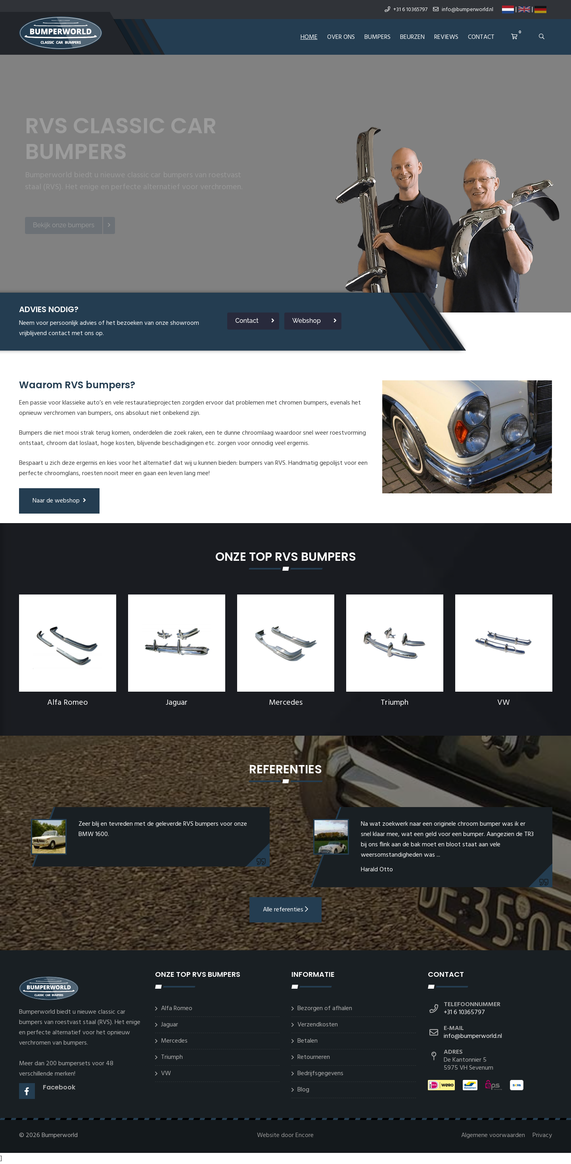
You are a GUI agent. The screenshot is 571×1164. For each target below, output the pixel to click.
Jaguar (177, 702)
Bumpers (377, 37)
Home (309, 37)
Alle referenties (285, 910)
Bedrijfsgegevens (320, 1074)
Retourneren (313, 1057)
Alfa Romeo (67, 702)
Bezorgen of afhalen (324, 1009)
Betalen (307, 1041)
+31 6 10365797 (406, 9)
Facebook (59, 1087)
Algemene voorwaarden (494, 1135)
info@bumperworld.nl (463, 9)
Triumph (394, 702)
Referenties (285, 769)
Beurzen (412, 37)
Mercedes (286, 702)
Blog (303, 1090)
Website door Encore (285, 1135)
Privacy (542, 1135)
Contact (481, 37)
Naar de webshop (59, 501)
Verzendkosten (317, 1025)
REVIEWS (446, 37)
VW (503, 702)
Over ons (341, 37)
